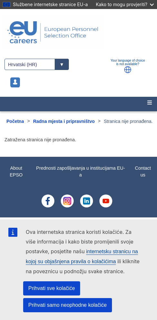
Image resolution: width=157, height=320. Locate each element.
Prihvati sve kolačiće (51, 288)
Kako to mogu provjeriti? (125, 4)
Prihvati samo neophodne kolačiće (67, 305)
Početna (15, 121)
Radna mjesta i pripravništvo (64, 121)
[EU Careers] (78, 32)
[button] (128, 70)
